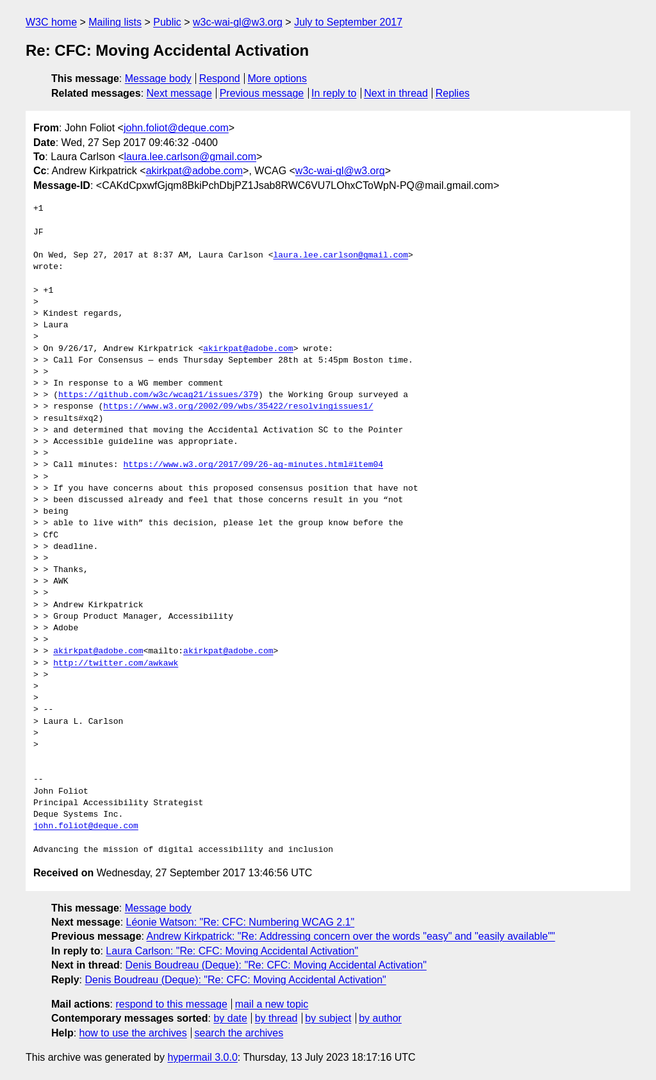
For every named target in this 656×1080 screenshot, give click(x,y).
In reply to (333, 93)
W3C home (51, 22)
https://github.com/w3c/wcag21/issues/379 (158, 395)
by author (380, 1018)
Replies (453, 93)
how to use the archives (133, 1032)
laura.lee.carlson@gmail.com (190, 156)
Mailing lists (115, 22)
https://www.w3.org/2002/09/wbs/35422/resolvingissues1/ (238, 407)
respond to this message (171, 1004)
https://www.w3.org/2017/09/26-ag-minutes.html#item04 (253, 465)
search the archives (239, 1032)
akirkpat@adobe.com (194, 170)
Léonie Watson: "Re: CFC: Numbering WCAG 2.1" (240, 922)
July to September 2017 (348, 22)
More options (278, 78)
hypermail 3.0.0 (202, 1057)
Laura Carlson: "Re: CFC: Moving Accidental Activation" (232, 950)
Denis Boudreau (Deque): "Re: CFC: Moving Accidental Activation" (276, 965)
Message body (158, 78)
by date (230, 1018)
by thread (276, 1018)
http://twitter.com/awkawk (115, 663)
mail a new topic (272, 1004)
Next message (179, 93)
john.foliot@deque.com (176, 127)
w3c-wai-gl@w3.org (238, 22)
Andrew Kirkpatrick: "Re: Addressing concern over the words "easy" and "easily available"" (351, 936)
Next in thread (396, 93)
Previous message (262, 93)
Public (167, 22)
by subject (328, 1018)
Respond (219, 78)
